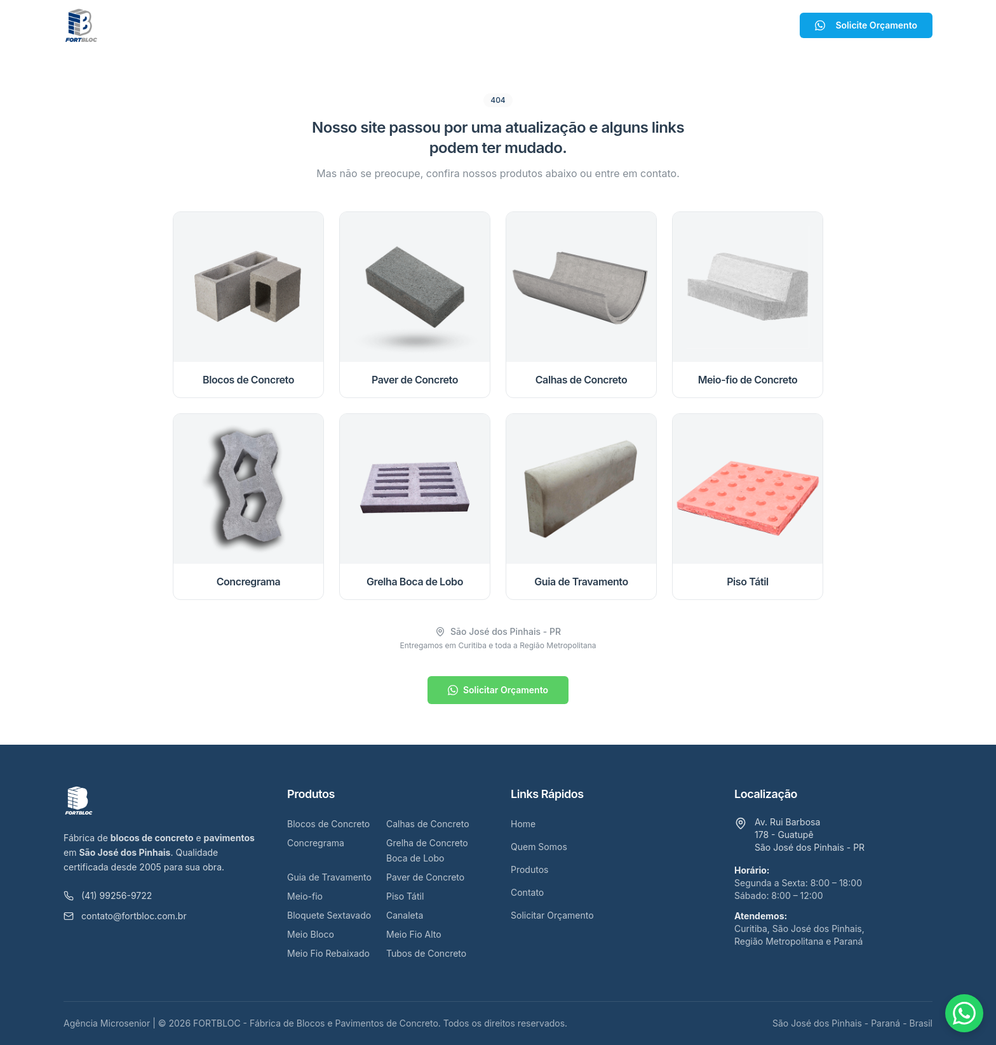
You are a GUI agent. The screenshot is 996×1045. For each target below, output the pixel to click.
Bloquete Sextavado (329, 915)
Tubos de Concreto (426, 953)
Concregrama (315, 842)
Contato (555, 25)
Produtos (487, 25)
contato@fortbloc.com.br (125, 915)
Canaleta (404, 915)
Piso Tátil (405, 896)
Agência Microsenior (107, 1023)
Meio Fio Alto (413, 934)
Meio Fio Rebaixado (328, 953)
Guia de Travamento (329, 877)
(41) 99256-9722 (108, 895)
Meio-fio (305, 896)
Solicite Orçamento (866, 25)
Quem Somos (406, 25)
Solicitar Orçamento (498, 689)
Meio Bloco (310, 934)
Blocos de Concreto (328, 823)
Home (339, 25)
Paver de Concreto (425, 877)
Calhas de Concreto (427, 823)
